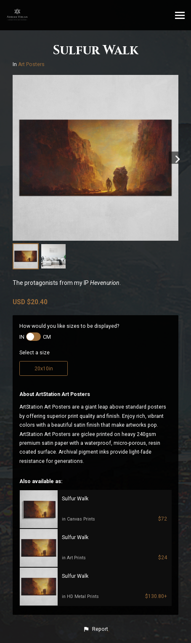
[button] (95, 629)
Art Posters (31, 64)
